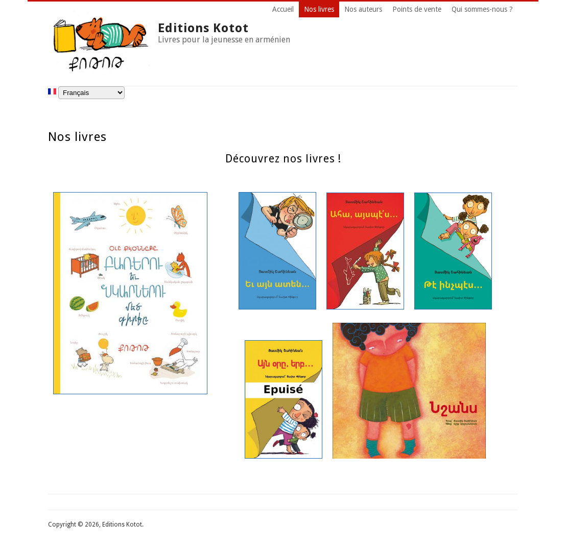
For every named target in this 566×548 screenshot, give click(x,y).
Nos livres (319, 9)
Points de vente (416, 9)
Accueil (283, 9)
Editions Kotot (203, 28)
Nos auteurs (363, 9)
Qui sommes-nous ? (482, 9)
